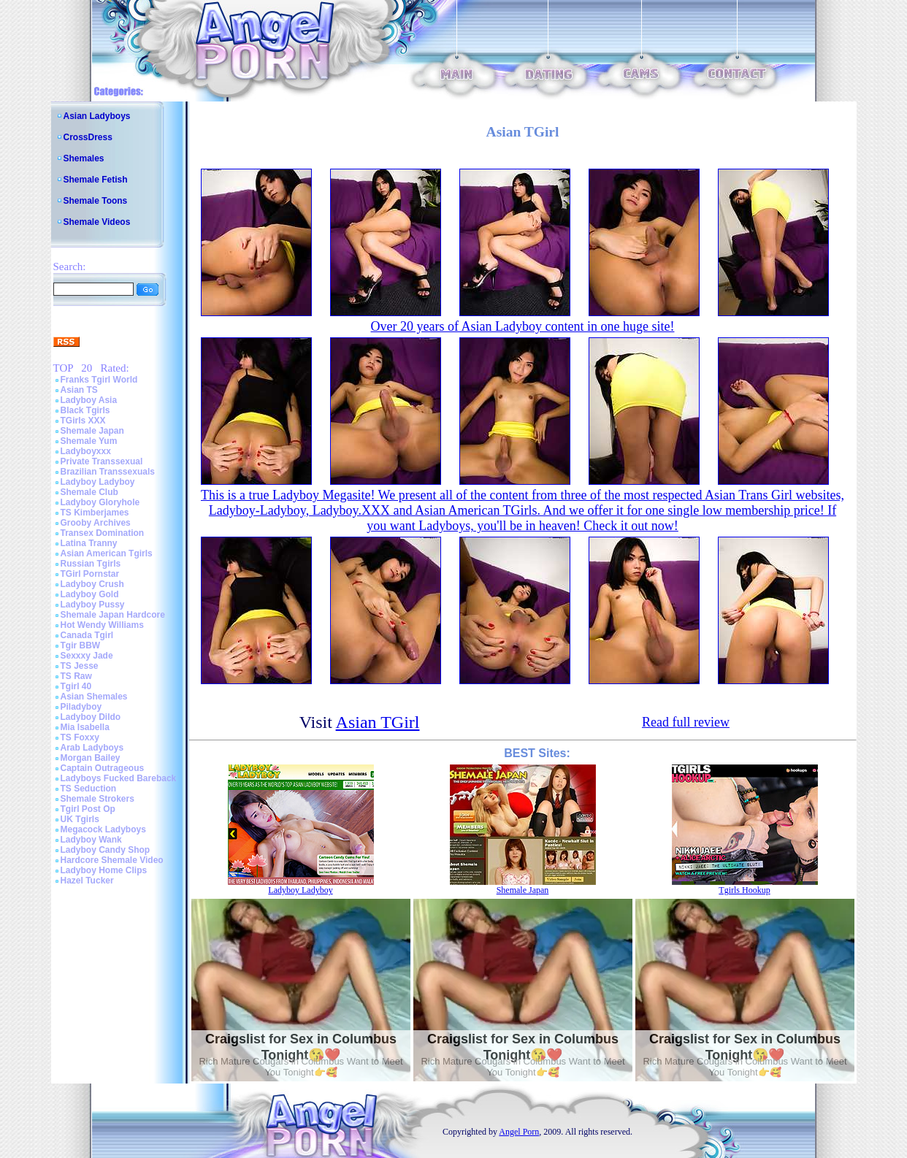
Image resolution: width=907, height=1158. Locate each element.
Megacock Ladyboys (103, 829)
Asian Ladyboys (97, 116)
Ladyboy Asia (89, 400)
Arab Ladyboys (92, 748)
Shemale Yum (89, 441)
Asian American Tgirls (107, 553)
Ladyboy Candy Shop (105, 850)
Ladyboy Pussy (93, 604)
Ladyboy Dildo (91, 717)
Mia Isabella (85, 727)
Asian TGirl (378, 722)
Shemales (84, 158)
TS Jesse (80, 666)
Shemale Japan (92, 431)
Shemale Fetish (96, 180)
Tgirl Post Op (88, 809)
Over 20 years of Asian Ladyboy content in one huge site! (523, 326)
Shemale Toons (96, 201)
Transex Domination (103, 533)
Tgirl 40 (76, 686)
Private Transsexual (102, 461)
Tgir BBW (81, 645)
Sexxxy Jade (87, 656)
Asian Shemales (94, 696)
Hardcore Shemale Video (112, 860)
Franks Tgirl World (99, 380)
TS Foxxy (80, 737)
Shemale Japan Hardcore (113, 615)
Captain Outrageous (103, 768)
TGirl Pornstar (90, 574)
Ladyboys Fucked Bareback (119, 778)
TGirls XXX (83, 420)
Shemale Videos (97, 222)
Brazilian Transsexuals (108, 472)
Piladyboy (81, 707)
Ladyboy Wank (91, 840)
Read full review (686, 722)
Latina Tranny (89, 543)
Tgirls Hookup (744, 890)
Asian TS (79, 390)
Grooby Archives (96, 523)
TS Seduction (89, 788)
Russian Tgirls (91, 564)
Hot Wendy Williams (102, 625)
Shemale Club (89, 492)
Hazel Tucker (87, 880)
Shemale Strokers (97, 799)
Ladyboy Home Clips (104, 870)
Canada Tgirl (87, 635)
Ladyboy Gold (90, 594)
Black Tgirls (85, 410)
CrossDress (88, 137)
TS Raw (76, 676)
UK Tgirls (80, 819)
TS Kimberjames (95, 512)
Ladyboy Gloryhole (100, 502)
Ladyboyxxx (86, 451)
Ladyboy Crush (92, 584)
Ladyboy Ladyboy (98, 482)
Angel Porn (519, 1132)
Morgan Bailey (90, 758)
